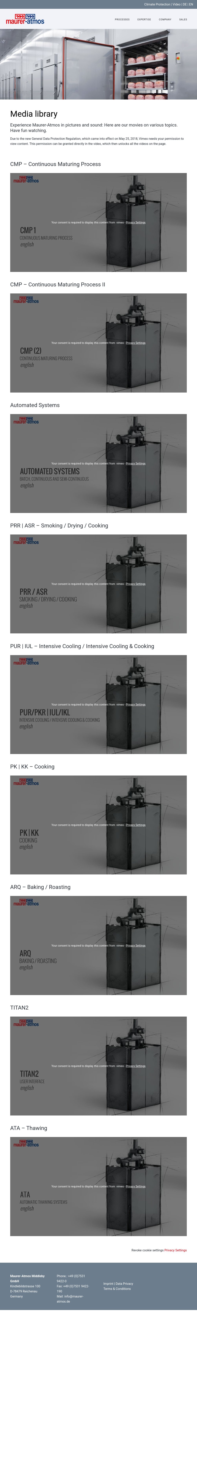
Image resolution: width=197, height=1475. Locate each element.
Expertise (144, 19)
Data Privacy (124, 1284)
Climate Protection (157, 4)
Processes (122, 19)
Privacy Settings (136, 222)
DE (185, 4)
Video (176, 4)
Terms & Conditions (117, 1289)
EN (191, 4)
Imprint (108, 1284)
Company (165, 19)
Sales (183, 19)
